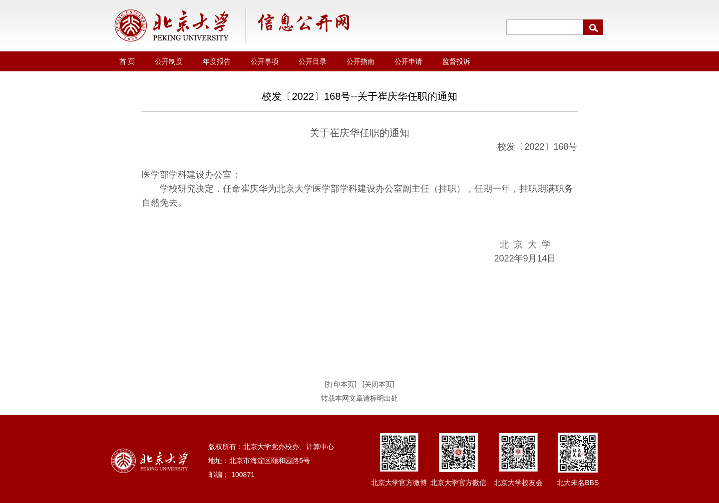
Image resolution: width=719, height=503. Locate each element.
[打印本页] (341, 384)
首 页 (127, 61)
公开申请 (408, 61)
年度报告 (217, 61)
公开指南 (360, 61)
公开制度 (169, 61)
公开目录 (313, 61)
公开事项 (265, 61)
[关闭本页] (378, 384)
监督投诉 (456, 61)
